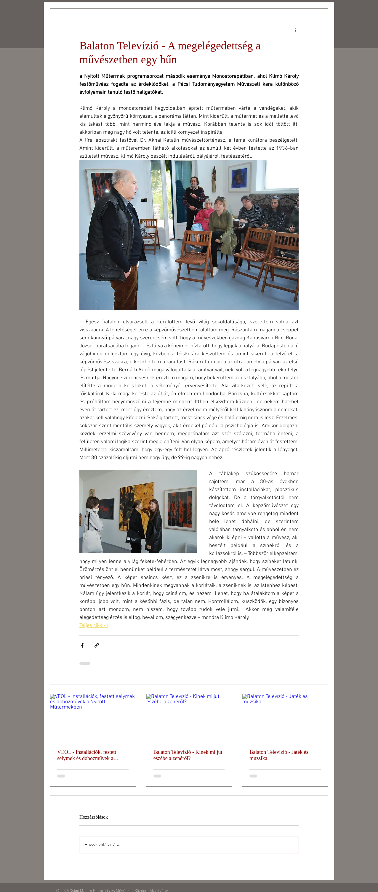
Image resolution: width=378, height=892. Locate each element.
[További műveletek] (295, 29)
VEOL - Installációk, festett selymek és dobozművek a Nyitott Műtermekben (86, 755)
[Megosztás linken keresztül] (97, 645)
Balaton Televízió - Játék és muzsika (278, 755)
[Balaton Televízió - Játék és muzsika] (285, 718)
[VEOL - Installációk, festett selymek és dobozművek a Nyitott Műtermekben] (93, 718)
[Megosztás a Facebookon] (82, 645)
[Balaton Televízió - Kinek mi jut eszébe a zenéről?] (189, 718)
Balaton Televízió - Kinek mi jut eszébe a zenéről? (187, 755)
